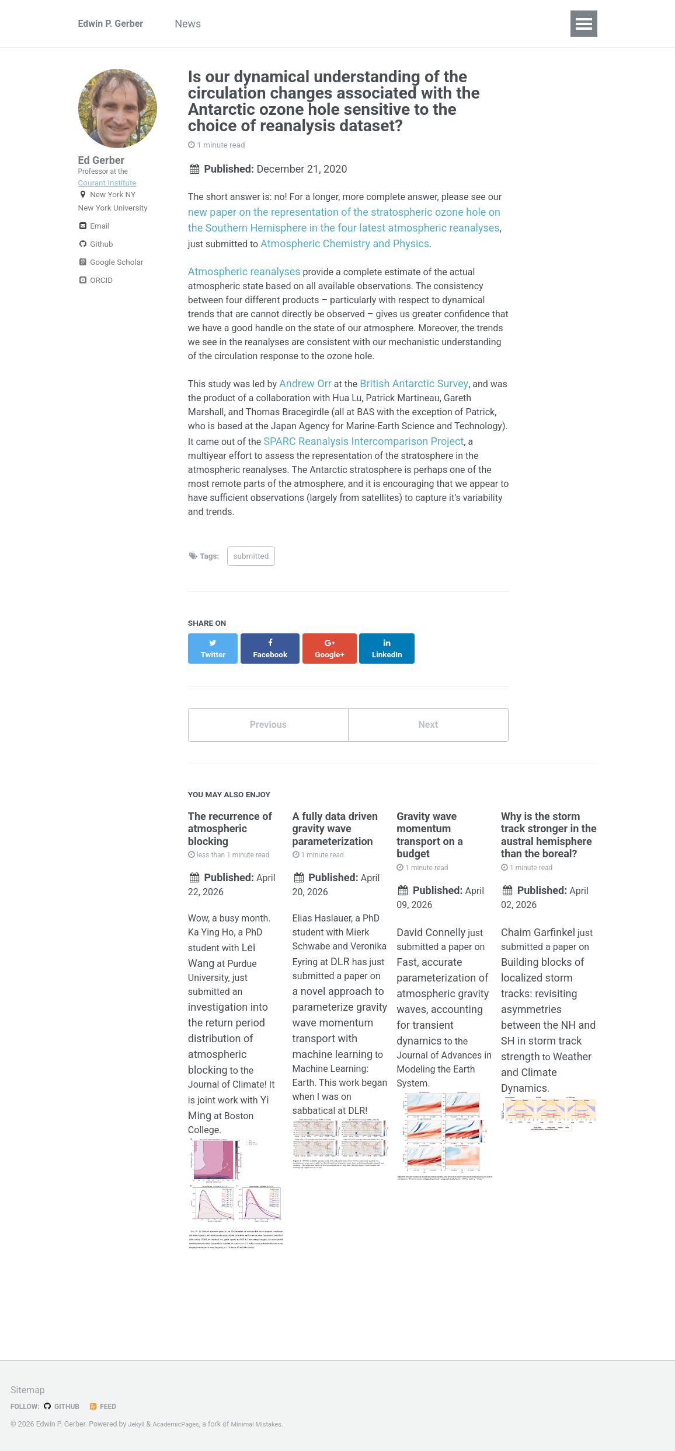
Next (428, 779)
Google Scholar (111, 280)
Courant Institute (107, 189)
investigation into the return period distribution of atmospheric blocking (228, 1107)
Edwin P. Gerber (115, 23)
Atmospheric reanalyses (244, 274)
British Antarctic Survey (429, 414)
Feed (110, 1406)
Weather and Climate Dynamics (547, 1136)
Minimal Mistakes (267, 1424)
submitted (251, 618)
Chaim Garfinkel (538, 995)
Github (95, 262)
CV (549, 23)
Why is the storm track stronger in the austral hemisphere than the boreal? (549, 891)
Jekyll (137, 1424)
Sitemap (30, 1389)
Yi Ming (205, 1186)
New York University (113, 226)
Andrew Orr (316, 414)
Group (255, 23)
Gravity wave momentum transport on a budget (429, 891)
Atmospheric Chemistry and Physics (409, 245)
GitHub (66, 1406)
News (206, 23)
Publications (383, 23)
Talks (445, 23)
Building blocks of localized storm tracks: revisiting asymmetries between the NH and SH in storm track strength (548, 1073)
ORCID (95, 298)
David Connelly (430, 995)
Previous (268, 779)
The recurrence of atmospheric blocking (230, 884)
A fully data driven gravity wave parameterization (335, 884)
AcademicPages (181, 1424)
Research (312, 23)
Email (94, 244)
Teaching (500, 23)
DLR (302, 1045)
